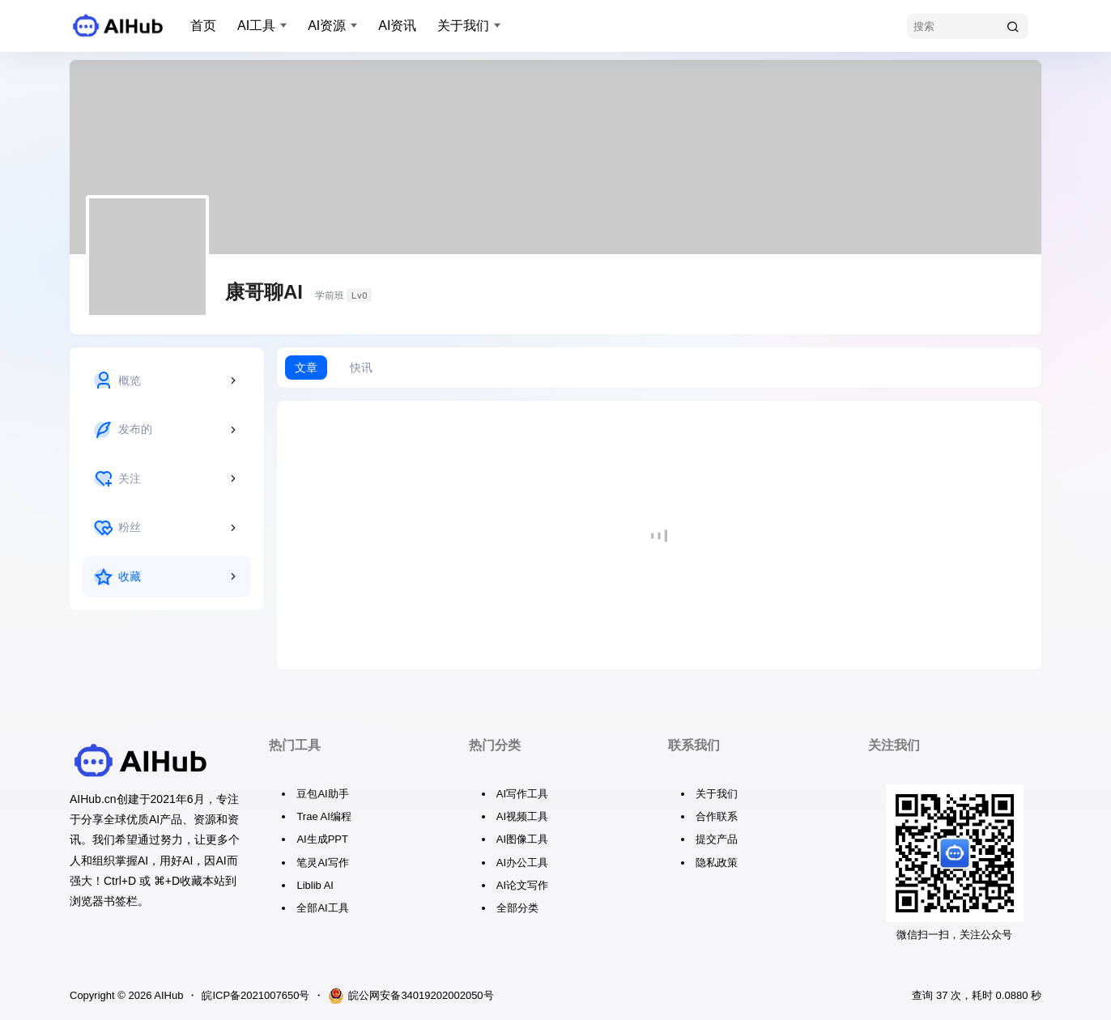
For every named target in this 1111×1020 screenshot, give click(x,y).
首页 (203, 25)
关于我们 (463, 25)
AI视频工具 (522, 816)
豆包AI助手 (322, 794)
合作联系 (717, 816)
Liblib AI (315, 885)
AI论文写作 (522, 885)
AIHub (167, 995)
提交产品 (717, 839)
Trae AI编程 (323, 816)
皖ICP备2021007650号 (255, 995)
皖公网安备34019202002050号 (410, 996)
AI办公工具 (522, 862)
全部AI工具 (322, 908)
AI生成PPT (322, 839)
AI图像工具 (522, 839)
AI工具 (256, 25)
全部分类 (517, 908)
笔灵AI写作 (322, 862)
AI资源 (327, 25)
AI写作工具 (522, 794)
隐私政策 (717, 862)
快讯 (361, 367)
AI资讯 (397, 25)
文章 (306, 367)
